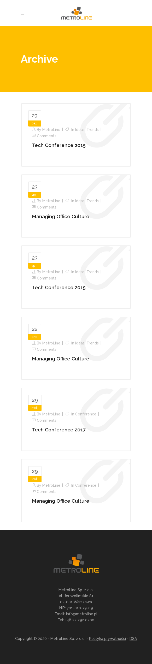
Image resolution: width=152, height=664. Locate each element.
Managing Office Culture (60, 216)
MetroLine (51, 130)
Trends (92, 130)
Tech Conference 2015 (59, 145)
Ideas (80, 130)
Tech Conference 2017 (58, 429)
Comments (46, 136)
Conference (85, 414)
